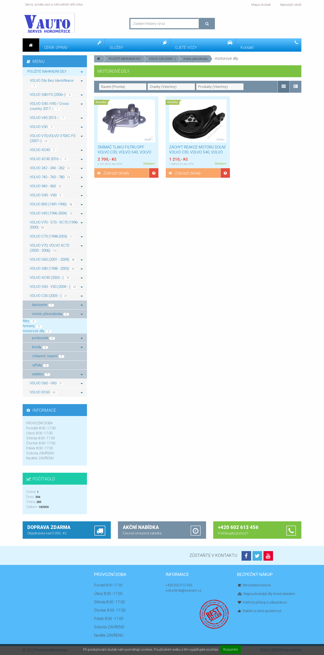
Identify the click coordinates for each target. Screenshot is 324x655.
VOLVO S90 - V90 (56, 195)
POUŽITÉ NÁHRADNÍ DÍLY (125, 59)
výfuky (40, 365)
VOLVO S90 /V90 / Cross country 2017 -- (56, 106)
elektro (57, 374)
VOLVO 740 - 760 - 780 (56, 177)
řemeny (32, 326)
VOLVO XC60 (56, 392)
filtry (29, 321)
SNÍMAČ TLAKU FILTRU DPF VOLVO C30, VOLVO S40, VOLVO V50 (124, 152)
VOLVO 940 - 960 (56, 186)
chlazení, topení (48, 356)
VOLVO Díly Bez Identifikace (56, 82)
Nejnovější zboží (288, 4)
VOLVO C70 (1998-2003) (56, 236)
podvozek (57, 338)
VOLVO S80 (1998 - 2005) (56, 268)
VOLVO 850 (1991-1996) (56, 204)
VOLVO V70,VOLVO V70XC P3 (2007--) (56, 138)
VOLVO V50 (56, 127)
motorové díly (37, 331)
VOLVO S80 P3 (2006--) (56, 94)
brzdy (57, 347)
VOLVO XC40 (56, 150)
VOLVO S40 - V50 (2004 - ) (56, 286)
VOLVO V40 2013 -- (56, 118)
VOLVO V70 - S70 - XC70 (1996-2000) (56, 224)
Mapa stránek (259, 4)
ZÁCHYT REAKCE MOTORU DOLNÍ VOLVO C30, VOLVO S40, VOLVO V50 (197, 152)
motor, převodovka (195, 59)
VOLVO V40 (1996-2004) (56, 213)
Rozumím (230, 649)
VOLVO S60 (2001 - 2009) (56, 259)
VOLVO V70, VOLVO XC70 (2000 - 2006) (56, 248)
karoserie (57, 305)
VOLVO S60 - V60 (56, 383)
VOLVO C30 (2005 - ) (162, 59)
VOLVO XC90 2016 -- (56, 159)
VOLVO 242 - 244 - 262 (56, 168)
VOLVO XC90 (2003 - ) (56, 277)
